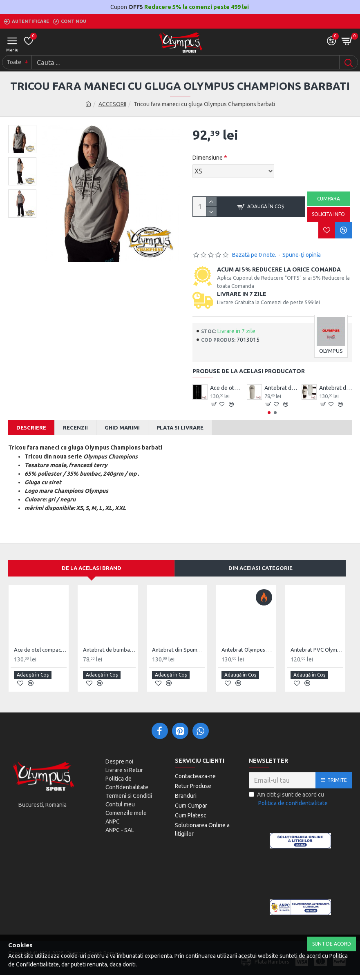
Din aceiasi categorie (260, 568)
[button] (269, 412)
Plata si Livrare (180, 427)
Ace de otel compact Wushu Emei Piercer (226, 388)
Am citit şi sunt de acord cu (289, 799)
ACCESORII (112, 104)
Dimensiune (207, 157)
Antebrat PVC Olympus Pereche (317, 649)
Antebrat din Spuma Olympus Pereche (335, 388)
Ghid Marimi (122, 427)
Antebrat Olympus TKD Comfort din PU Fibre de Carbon (247, 649)
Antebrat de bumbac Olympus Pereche (280, 388)
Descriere (31, 427)
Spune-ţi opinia (301, 255)
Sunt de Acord (331, 943)
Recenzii (75, 427)
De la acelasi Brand (91, 568)
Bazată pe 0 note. (254, 255)
